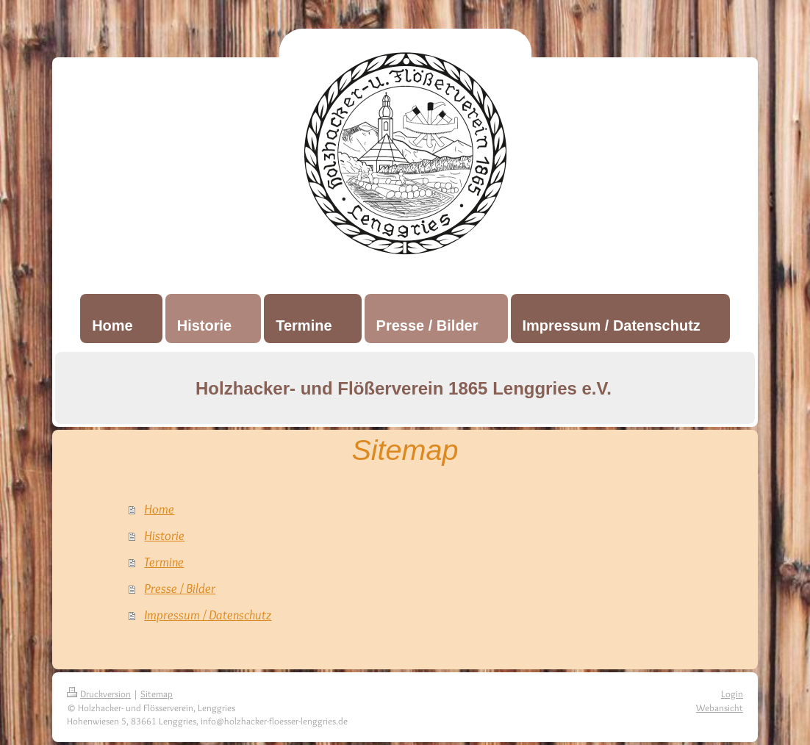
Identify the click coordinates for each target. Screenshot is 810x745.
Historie (164, 536)
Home (159, 509)
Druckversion (99, 693)
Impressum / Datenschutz (207, 615)
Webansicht (719, 707)
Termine (164, 562)
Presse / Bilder (179, 588)
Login (732, 693)
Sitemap (156, 693)
